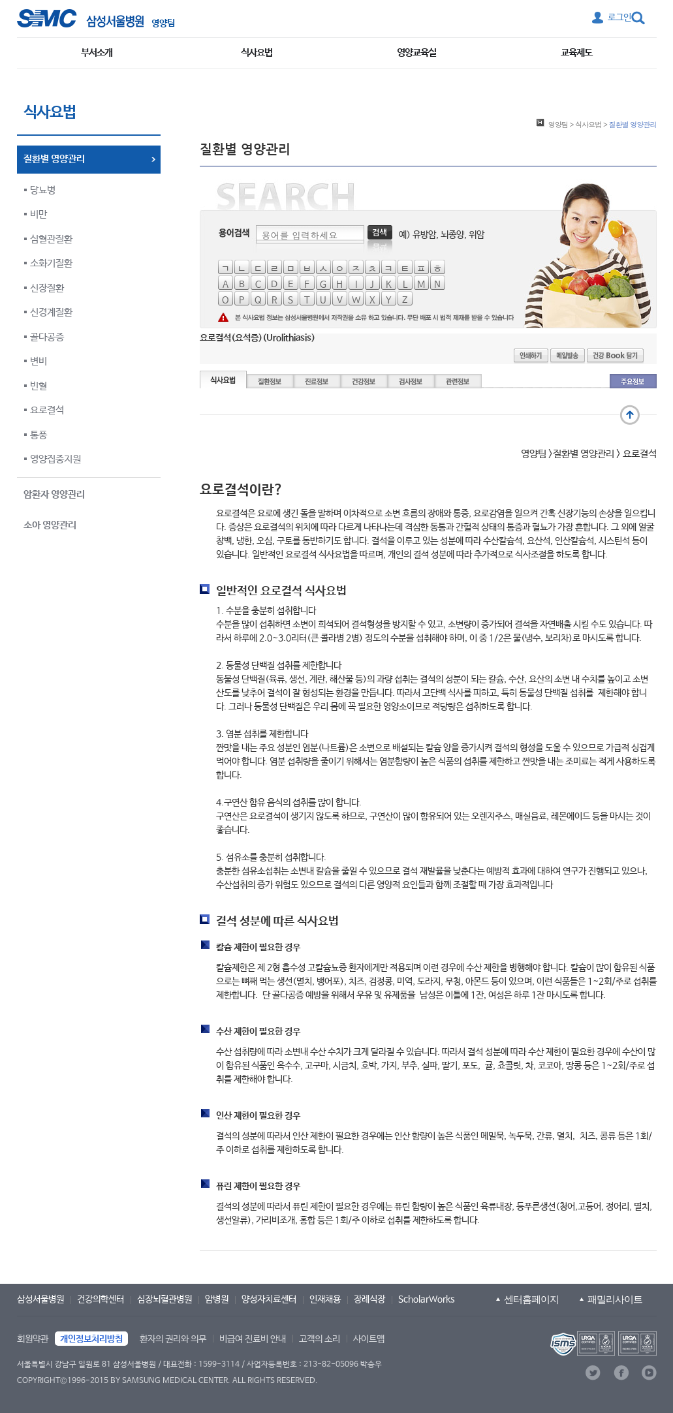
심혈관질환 (51, 239)
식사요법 (256, 52)
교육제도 (576, 52)
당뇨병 (42, 190)
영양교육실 (416, 52)
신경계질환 (51, 312)
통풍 (38, 435)
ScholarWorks (426, 1299)
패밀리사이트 (614, 1299)
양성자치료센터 (269, 1299)
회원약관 (32, 1339)
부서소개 (96, 52)
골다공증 (47, 337)
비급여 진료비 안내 (252, 1339)
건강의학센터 (100, 1299)
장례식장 (369, 1299)
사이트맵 (368, 1339)
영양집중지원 (55, 459)
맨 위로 (629, 415)
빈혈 (38, 386)
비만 (38, 214)
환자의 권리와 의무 (173, 1339)
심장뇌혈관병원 (164, 1299)
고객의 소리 (319, 1339)
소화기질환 (51, 263)
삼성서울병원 (40, 1299)
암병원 (216, 1299)
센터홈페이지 (531, 1299)
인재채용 (325, 1299)
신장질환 (47, 288)
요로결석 (47, 410)
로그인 (619, 17)
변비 (38, 361)
